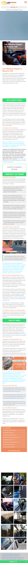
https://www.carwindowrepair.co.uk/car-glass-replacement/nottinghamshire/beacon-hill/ (14, 160)
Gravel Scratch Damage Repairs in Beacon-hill (13, 559)
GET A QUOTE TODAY (14, 100)
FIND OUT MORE (14, 320)
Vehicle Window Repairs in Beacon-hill (11, 554)
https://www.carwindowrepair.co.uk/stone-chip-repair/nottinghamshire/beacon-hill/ (14, 335)
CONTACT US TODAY (14, 174)
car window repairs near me (10, 435)
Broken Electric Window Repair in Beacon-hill (12, 557)
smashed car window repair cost (11, 442)
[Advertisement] (14, 26)
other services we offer (9, 444)
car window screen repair (9, 430)
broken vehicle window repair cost (11, 437)
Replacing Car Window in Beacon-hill (10, 555)
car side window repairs (9, 446)
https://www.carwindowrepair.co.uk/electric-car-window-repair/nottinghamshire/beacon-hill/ (14, 299)
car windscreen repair (8, 432)
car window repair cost (8, 439)
